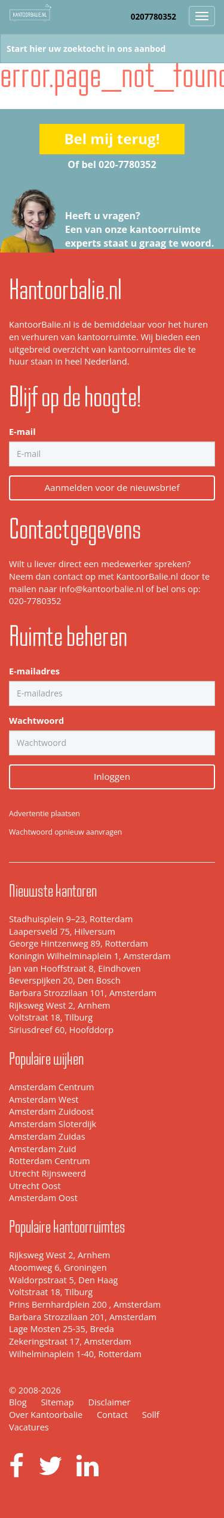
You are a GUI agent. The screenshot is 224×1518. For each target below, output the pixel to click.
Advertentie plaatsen (44, 813)
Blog (18, 1402)
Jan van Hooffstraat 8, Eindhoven (75, 968)
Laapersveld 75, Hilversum (62, 931)
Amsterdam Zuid (42, 1149)
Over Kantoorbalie (45, 1414)
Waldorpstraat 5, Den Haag (63, 1280)
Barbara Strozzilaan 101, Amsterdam (83, 992)
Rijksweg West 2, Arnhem (59, 1005)
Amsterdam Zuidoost (51, 1111)
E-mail (22, 431)
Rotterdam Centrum (49, 1161)
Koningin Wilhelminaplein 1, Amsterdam (90, 956)
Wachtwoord (36, 720)
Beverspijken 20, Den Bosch (65, 980)
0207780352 (153, 16)
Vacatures (29, 1427)
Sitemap (57, 1402)
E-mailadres (34, 671)
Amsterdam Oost (43, 1197)
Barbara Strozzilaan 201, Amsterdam (83, 1317)
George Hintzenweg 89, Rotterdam (78, 943)
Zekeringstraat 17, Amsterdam (70, 1341)
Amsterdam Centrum (51, 1087)
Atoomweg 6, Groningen (58, 1267)
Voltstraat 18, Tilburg (51, 1017)
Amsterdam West (43, 1099)
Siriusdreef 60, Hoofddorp (61, 1029)
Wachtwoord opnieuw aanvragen (65, 832)
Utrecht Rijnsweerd (47, 1173)
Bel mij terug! (111, 138)
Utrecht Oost (35, 1186)
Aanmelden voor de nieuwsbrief (111, 487)
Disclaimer (109, 1402)
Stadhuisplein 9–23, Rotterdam (71, 919)
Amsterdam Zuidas (47, 1136)
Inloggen (112, 776)
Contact (112, 1414)
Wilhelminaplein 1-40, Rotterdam (75, 1354)
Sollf (150, 1414)
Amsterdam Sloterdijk (52, 1124)
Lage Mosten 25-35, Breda (61, 1329)
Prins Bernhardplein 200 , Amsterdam (85, 1304)
